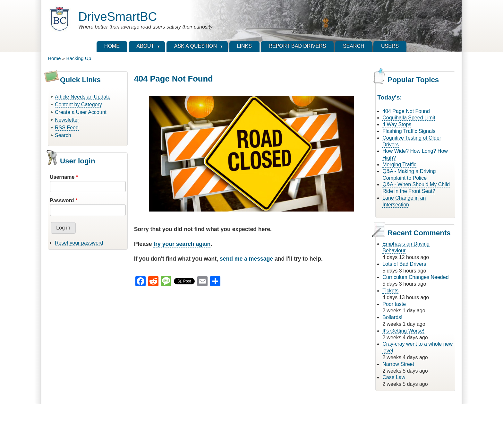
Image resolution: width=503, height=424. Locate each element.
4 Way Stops (396, 124)
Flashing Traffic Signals (408, 131)
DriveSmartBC (117, 16)
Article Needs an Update (82, 97)
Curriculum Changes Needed (415, 277)
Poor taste (394, 304)
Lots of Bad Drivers (404, 264)
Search (63, 135)
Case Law (393, 377)
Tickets (390, 290)
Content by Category (78, 104)
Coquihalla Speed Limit (408, 117)
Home (54, 58)
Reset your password (79, 243)
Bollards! (392, 317)
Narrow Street (398, 364)
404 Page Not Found (406, 111)
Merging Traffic (399, 164)
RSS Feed (67, 127)
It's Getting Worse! (403, 330)
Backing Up (78, 58)
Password (62, 200)
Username (62, 177)
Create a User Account (81, 112)
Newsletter (67, 120)
